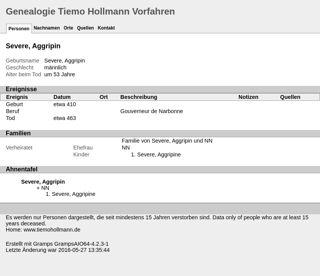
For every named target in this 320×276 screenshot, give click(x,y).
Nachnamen (47, 28)
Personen (19, 28)
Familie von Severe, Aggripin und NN (167, 141)
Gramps (43, 244)
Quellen (85, 28)
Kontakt (106, 28)
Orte (68, 28)
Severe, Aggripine (159, 154)
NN (126, 148)
